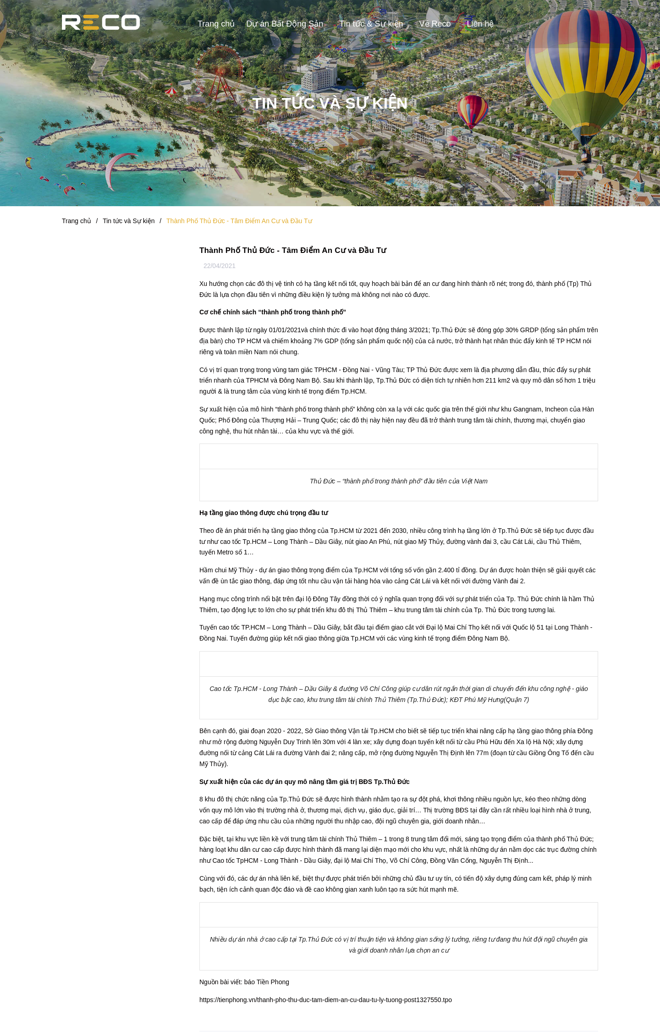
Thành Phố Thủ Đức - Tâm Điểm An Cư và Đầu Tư (292, 250)
